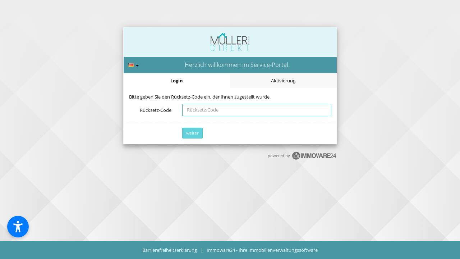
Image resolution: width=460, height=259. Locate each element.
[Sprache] (133, 65)
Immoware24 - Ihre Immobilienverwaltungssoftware (262, 250)
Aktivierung (283, 80)
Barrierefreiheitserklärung (169, 250)
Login (176, 80)
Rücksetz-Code (155, 110)
